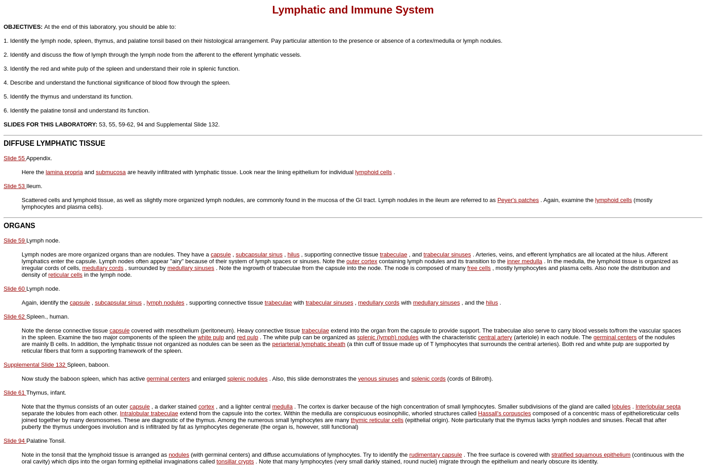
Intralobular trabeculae (149, 413)
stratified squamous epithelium (591, 454)
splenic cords (429, 378)
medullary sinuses (190, 268)
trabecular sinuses (447, 254)
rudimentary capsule (435, 454)
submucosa (111, 172)
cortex (206, 406)
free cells (479, 268)
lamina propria (63, 172)
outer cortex (361, 261)
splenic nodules (247, 378)
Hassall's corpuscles (504, 413)
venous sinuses (378, 378)
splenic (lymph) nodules (388, 337)
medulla (282, 406)
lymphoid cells (373, 172)
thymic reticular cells (377, 420)
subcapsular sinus (259, 254)
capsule (221, 254)
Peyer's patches (518, 200)
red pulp (247, 337)
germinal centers (615, 337)
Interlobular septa (657, 406)
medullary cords (102, 268)
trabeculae (393, 254)
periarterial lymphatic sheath (308, 344)
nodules (179, 454)
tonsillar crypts (235, 461)
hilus (293, 254)
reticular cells (65, 274)
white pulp (211, 337)
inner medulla (524, 261)
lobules (621, 406)
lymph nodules (166, 302)
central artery (495, 337)
